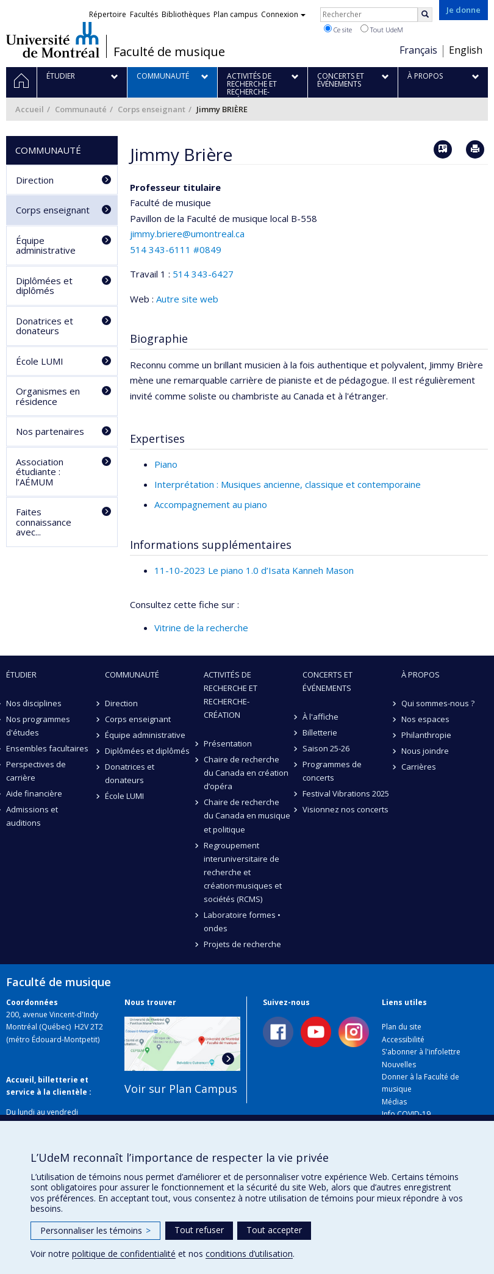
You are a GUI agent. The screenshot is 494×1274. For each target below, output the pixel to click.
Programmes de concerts (332, 771)
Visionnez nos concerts (345, 809)
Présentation (228, 743)
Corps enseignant (151, 109)
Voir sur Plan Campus (180, 1088)
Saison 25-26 (325, 748)
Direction (35, 180)
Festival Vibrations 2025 (345, 793)
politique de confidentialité (124, 1253)
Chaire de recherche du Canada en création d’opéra (246, 773)
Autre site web (187, 299)
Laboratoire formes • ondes (242, 921)
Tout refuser (199, 1230)
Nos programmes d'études (38, 726)
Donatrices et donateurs (44, 326)
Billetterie (319, 732)
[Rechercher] (425, 14)
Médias (394, 1102)
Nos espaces (425, 719)
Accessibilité (403, 1039)
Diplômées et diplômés (44, 285)
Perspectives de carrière (36, 771)
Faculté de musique (169, 52)
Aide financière (34, 793)
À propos (420, 674)
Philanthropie (426, 734)
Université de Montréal (52, 39)
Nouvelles (399, 1064)
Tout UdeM (381, 29)
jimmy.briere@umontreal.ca (187, 233)
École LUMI (39, 361)
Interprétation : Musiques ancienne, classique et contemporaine (287, 484)
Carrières (418, 766)
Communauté (81, 109)
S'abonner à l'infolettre (421, 1052)
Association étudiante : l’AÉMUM (39, 472)
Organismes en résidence (48, 396)
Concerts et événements (327, 681)
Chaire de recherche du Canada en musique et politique (247, 815)
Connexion (283, 14)
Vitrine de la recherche (201, 627)
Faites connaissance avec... (43, 522)
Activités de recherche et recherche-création (230, 694)
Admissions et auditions (32, 816)
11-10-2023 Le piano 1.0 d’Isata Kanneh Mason (254, 570)
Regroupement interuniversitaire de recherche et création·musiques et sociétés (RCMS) (243, 872)
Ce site (338, 29)
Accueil (29, 109)
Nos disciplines (34, 703)
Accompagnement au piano (210, 504)
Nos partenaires (50, 431)
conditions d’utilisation (249, 1253)
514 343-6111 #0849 (175, 249)
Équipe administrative (46, 245)
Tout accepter (274, 1230)
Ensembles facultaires (47, 748)
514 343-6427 (203, 274)
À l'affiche (320, 716)
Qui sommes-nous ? (437, 703)
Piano (165, 464)
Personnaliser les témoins (95, 1230)
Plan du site (401, 1027)
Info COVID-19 (406, 1114)
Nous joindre (425, 750)
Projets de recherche (242, 944)
